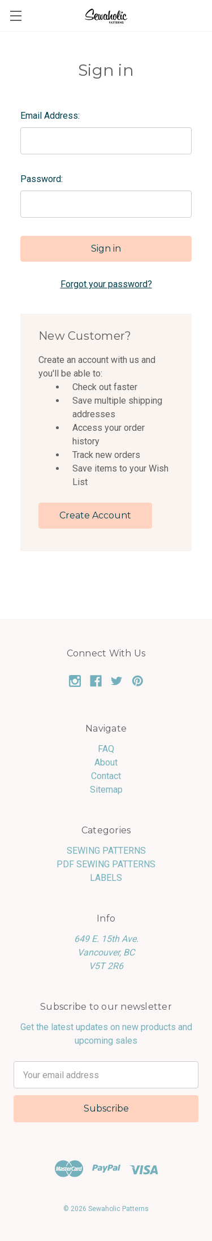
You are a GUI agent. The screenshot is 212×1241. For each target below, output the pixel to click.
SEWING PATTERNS (106, 850)
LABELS (106, 877)
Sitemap (106, 789)
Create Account (95, 515)
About (106, 762)
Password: (41, 179)
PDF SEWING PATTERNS (106, 864)
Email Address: (50, 115)
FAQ (106, 748)
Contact (106, 776)
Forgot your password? (106, 284)
